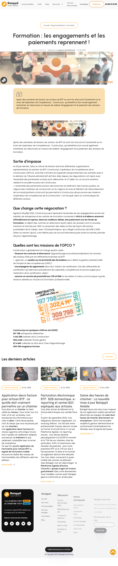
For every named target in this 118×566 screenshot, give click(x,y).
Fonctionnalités (28, 4)
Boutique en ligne (62, 535)
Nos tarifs (44, 506)
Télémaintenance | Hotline (59, 553)
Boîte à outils (62, 531)
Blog (47, 4)
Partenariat (61, 527)
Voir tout (109, 356)
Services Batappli (44, 514)
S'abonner (97, 4)
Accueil (47, 29)
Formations (45, 520)
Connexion (84, 4)
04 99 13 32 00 (111, 4)
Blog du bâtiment (58, 29)
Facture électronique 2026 (62, 508)
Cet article (70, 29)
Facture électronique (72, 4)
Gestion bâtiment (11, 391)
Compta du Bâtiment (61, 522)
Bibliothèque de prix (63, 516)
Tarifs (39, 4)
